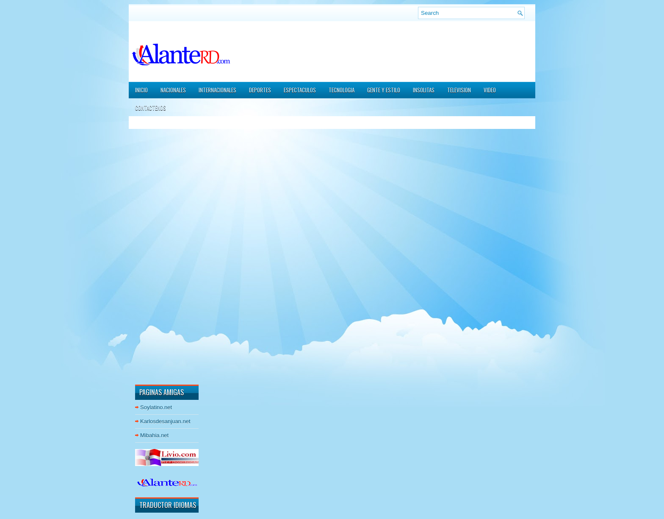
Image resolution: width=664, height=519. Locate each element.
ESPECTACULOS (300, 90)
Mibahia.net (154, 435)
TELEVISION (459, 90)
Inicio (141, 90)
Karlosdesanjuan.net (165, 421)
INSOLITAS (423, 90)
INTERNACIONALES (217, 90)
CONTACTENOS (150, 107)
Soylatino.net (156, 407)
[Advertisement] (160, 250)
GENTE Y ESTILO (383, 90)
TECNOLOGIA (341, 90)
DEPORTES (260, 90)
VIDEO (490, 90)
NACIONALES (173, 90)
